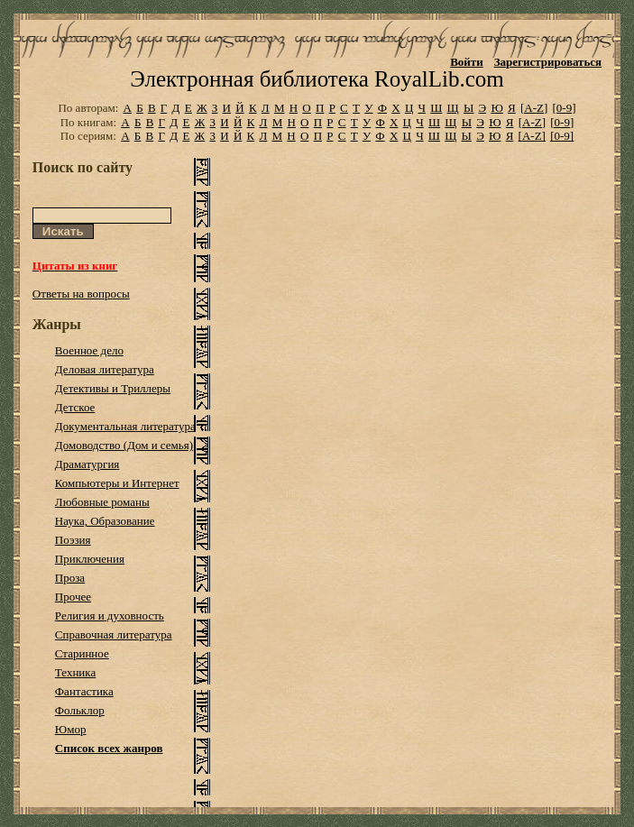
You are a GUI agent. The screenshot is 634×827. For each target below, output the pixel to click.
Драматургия (87, 464)
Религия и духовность (109, 615)
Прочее (73, 596)
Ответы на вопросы (81, 293)
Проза (70, 577)
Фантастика (84, 691)
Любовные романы (102, 502)
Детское (75, 407)
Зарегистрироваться (548, 62)
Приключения (89, 558)
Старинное (82, 653)
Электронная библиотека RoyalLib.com (316, 79)
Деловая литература (104, 369)
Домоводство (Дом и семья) (124, 445)
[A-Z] (533, 108)
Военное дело (89, 350)
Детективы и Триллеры (112, 388)
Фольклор (80, 710)
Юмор (71, 729)
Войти (466, 62)
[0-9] (564, 108)
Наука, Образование (105, 521)
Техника (75, 672)
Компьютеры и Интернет (117, 483)
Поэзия (73, 540)
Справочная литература (113, 634)
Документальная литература (125, 426)
